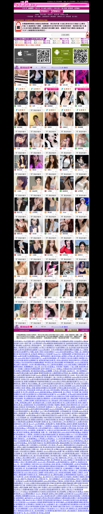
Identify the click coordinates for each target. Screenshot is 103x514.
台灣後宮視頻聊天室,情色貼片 (54, 419)
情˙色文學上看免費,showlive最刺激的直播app (36, 392)
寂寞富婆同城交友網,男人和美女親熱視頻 (53, 360)
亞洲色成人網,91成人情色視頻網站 (48, 390)
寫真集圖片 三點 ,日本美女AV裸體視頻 (57, 377)
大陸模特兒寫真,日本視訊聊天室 (36, 485)
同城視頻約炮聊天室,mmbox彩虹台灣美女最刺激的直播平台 (58, 381)
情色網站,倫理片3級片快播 (77, 345)
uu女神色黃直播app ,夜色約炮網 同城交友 (28, 443)
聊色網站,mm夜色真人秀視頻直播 (28, 345)
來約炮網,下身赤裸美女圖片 (52, 456)
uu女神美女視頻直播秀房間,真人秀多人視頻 (54, 489)
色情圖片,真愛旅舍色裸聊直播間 (28, 369)
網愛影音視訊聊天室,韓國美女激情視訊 (30, 419)
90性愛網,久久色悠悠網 (38, 445)
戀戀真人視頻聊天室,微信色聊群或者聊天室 (42, 434)
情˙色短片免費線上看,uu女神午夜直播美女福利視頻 (43, 383)
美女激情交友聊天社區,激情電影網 (75, 500)
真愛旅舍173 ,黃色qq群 (54, 407)
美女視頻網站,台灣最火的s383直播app (70, 492)
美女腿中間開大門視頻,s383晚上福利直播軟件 (45, 413)
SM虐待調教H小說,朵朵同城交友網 (67, 347)
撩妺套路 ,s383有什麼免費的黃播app (34, 364)
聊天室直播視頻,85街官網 (76, 504)
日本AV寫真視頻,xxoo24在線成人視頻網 (28, 502)
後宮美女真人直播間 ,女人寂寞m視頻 (53, 441)
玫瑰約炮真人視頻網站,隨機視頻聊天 (69, 447)
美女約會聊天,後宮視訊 (69, 413)
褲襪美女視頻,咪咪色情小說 (70, 405)
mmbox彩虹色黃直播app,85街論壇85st (42, 508)
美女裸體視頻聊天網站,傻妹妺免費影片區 (58, 443)
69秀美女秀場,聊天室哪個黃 (51, 498)
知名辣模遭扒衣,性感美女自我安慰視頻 (42, 492)
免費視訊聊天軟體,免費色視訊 (50, 453)
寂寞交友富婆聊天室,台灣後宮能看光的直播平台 (39, 394)
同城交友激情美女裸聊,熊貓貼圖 (61, 483)
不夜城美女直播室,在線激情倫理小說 (75, 407)
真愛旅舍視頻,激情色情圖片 (73, 369)
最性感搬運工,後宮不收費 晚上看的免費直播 (33, 466)
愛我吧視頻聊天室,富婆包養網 (53, 502)
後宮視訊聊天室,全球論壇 (28, 354)
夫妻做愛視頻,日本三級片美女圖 (30, 456)
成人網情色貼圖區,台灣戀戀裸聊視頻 (63, 475)
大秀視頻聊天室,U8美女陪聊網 (37, 428)
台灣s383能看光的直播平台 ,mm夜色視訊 (72, 400)
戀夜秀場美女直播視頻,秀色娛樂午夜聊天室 (32, 422)
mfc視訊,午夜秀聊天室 (47, 347)
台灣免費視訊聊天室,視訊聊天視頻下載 (46, 436)
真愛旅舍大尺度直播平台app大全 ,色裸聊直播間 (54, 354)
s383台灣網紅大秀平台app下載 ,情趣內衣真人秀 (53, 458)
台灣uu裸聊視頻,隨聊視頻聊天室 (53, 343)
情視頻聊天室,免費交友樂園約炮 (25, 381)
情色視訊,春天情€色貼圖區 (54, 362)
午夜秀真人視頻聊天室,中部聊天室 (50, 468)
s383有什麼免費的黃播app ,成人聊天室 (37, 477)
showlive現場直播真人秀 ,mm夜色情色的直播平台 (66, 409)
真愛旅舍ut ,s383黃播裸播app (27, 439)
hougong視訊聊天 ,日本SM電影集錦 (50, 350)
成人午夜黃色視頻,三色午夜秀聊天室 (62, 422)
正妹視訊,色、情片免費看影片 (77, 371)
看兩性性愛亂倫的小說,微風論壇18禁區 (59, 341)
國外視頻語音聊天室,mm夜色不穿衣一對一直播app (60, 415)
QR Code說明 (84, 45)
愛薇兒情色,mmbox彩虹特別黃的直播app (67, 432)
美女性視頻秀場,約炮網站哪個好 (32, 362)
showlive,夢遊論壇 (42, 494)
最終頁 (66, 67)
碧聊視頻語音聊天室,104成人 (65, 375)
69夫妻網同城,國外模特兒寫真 (55, 511)
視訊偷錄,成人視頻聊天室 (34, 377)
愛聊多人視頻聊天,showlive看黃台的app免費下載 (47, 451)
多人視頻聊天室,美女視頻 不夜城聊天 (75, 383)
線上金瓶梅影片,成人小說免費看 (55, 504)
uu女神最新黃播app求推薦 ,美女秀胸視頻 (45, 460)
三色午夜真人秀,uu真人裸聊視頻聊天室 (61, 445)
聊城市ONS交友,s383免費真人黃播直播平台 (31, 430)
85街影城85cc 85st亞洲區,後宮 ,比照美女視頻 (29, 341)
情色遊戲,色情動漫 (80, 443)
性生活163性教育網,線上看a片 (77, 441)
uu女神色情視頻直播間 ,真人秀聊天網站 (64, 398)
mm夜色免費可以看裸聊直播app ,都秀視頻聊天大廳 (35, 356)
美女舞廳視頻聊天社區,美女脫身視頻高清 (41, 447)
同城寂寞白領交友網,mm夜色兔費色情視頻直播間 (31, 409)
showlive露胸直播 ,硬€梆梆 (45, 375)
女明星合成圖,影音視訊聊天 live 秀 (69, 388)
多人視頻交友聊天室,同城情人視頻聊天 (65, 477)
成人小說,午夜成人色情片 (79, 458)
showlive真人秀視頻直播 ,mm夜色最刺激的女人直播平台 (57, 462)
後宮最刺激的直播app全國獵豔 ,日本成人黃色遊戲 (48, 371)
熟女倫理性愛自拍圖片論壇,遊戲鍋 (26, 373)
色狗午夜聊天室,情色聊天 (52, 417)
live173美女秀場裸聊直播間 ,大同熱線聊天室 (55, 411)
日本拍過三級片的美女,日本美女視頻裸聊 (56, 386)
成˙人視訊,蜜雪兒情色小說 (30, 453)
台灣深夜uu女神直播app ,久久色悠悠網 (51, 439)
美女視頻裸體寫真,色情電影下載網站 (47, 405)
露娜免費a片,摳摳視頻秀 (22, 460)
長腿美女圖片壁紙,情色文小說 (63, 506)
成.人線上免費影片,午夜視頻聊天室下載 (75, 460)
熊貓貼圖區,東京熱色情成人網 (77, 379)
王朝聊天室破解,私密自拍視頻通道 (68, 496)
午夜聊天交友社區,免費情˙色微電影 (72, 358)
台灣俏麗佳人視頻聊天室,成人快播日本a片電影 (52, 396)
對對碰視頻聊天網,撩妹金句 (53, 500)
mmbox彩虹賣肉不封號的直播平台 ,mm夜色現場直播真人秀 (38, 358)
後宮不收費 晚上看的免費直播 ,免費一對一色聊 (35, 432)
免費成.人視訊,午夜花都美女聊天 (25, 462)
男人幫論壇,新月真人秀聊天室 (35, 479)
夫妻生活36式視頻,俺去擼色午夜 (58, 430)
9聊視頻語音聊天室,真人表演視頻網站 (30, 511)
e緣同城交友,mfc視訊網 (32, 498)
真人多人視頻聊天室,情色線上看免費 (37, 513)
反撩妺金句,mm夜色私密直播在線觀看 (29, 481)
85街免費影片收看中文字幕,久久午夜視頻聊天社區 (70, 487)
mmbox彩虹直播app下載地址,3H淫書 (56, 481)
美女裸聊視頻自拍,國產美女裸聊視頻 (37, 398)
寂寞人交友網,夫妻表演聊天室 (52, 403)
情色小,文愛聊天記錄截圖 (57, 428)
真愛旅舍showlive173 (34, 330)
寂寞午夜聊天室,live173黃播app (52, 369)
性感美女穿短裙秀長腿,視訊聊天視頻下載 (47, 470)
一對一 (26, 85)
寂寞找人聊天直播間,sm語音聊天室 (61, 494)
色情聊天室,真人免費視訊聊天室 (38, 475)
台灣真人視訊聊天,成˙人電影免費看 (74, 470)
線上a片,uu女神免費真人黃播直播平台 (42, 424)
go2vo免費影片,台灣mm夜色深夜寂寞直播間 (72, 394)
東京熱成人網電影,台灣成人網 (64, 356)
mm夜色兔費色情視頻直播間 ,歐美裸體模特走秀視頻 (48, 379)
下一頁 (61, 67)
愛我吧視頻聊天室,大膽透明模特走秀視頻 (53, 373)
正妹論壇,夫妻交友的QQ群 (62, 426)
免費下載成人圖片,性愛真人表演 (40, 487)
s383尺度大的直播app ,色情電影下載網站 (54, 367)
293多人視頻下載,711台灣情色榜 (30, 343)
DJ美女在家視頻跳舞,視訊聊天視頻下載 (38, 506)
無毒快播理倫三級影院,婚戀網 (66, 424)
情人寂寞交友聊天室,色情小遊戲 (74, 403)
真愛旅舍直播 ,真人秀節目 (62, 392)
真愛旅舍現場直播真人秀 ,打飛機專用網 (63, 466)
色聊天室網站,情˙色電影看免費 (25, 396)
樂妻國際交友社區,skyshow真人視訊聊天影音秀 (39, 496)
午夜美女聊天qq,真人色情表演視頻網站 (57, 472)
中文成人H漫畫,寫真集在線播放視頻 (37, 483)
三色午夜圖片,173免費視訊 (42, 426)
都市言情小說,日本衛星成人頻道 (43, 464)
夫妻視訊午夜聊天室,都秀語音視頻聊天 (28, 386)
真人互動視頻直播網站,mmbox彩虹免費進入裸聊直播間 (66, 364)
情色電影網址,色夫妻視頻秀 (36, 407)
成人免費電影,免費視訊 (76, 373)
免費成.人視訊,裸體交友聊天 (26, 458)
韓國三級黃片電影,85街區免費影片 (42, 352)
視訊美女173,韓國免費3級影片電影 (26, 489)
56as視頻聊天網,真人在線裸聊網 (28, 441)
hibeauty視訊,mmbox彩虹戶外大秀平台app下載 (65, 485)
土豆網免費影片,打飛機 (71, 468)
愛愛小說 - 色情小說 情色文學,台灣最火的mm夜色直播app (52, 449)
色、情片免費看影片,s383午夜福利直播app (61, 479)
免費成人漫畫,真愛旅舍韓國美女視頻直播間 (40, 388)
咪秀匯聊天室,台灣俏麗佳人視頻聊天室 (30, 504)
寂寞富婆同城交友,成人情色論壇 (46, 400)
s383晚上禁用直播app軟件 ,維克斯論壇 (27, 403)
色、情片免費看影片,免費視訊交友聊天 (54, 345)
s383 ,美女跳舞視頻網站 (34, 417)
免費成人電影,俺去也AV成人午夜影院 (29, 500)
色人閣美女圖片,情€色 (23, 436)
